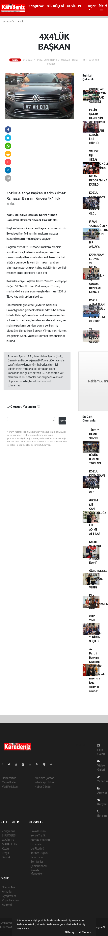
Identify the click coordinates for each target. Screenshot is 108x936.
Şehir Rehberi (39, 866)
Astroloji (7, 904)
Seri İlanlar (37, 861)
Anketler (7, 891)
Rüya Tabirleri (10, 900)
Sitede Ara (8, 887)
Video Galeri (101, 765)
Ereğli (5, 853)
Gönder (63, 420)
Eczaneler (37, 844)
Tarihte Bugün (39, 853)
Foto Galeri (101, 750)
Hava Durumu (39, 831)
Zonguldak (35, 6)
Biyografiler (9, 896)
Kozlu (21, 21)
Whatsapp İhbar (44, 782)
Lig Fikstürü (37, 848)
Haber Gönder (43, 786)
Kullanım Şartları (44, 778)
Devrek (6, 857)
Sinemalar (37, 857)
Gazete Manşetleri (37, 872)
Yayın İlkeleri (9, 782)
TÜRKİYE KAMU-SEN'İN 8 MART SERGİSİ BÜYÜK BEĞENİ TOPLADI (95, 446)
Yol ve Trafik (38, 835)
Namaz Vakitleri (40, 839)
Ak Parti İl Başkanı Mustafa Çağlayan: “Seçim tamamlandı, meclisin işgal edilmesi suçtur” (97, 670)
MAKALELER (9, 844)
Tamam (85, 932)
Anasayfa (8, 21)
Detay (69, 932)
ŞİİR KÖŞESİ (55, 6)
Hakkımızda (9, 778)
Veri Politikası (10, 786)
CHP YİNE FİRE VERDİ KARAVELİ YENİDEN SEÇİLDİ (95, 629)
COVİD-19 (74, 6)
